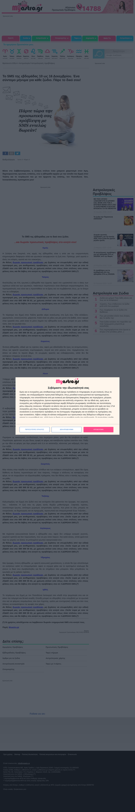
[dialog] (67, 406)
